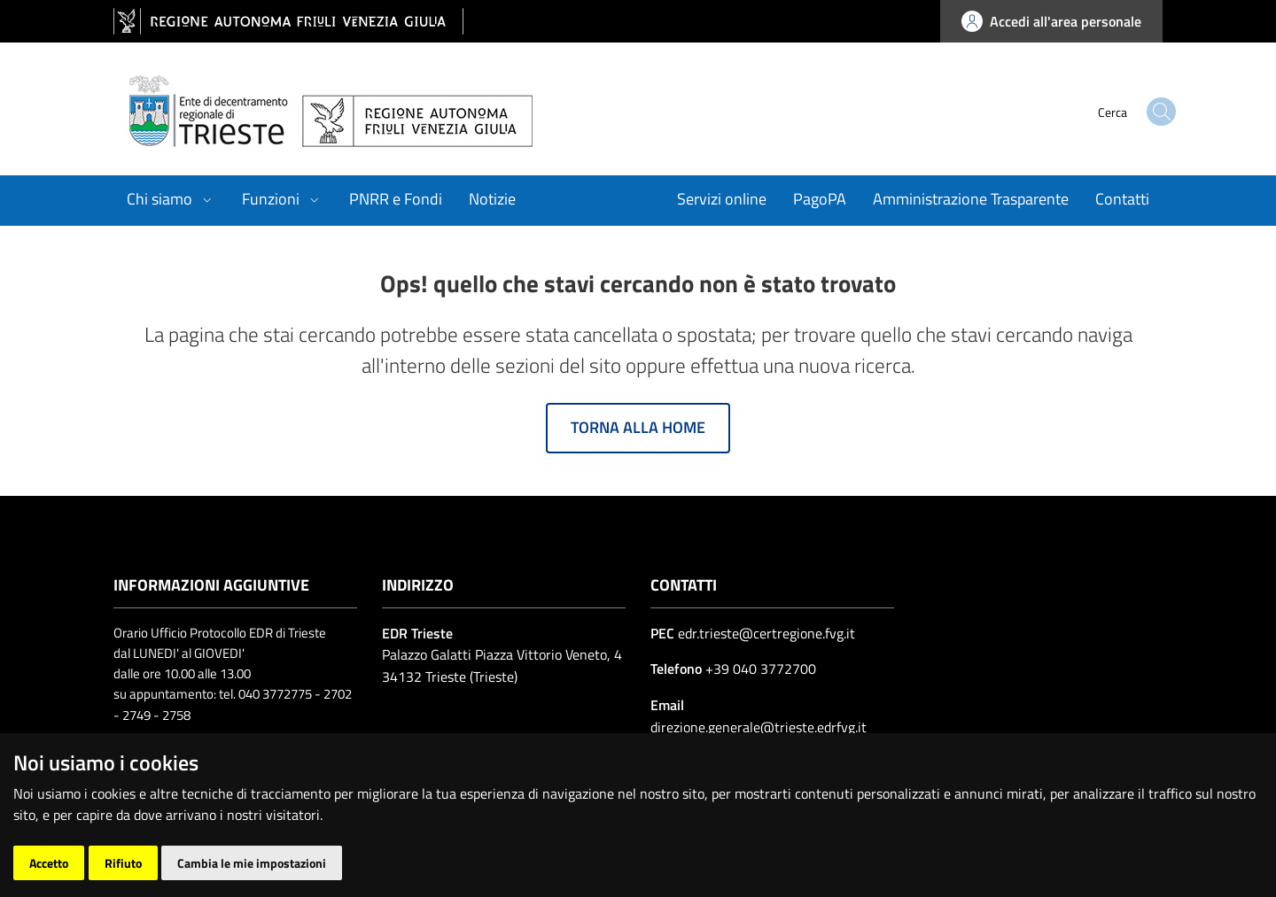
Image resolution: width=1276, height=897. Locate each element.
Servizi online (721, 199)
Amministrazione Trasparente (971, 199)
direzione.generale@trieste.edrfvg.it (758, 727)
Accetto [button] (48, 863)
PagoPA (819, 199)
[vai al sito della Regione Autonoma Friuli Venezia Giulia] (288, 21)
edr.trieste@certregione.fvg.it (766, 633)
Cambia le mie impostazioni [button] (251, 863)
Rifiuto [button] (123, 863)
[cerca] (1125, 111)
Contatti (1122, 199)
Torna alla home (638, 427)
